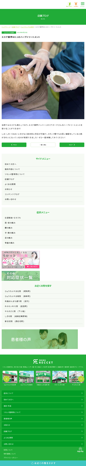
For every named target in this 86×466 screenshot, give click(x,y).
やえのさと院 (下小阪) (15, 311)
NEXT (71, 145)
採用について (8, 450)
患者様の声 (8, 418)
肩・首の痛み (10, 222)
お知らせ (8, 189)
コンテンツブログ (12, 194)
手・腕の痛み (10, 232)
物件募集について (10, 454)
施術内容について (12, 169)
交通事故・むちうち (13, 217)
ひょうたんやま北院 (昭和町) (18, 291)
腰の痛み (9, 227)
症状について (8, 393)
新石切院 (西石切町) (14, 321)
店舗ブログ (9, 179)
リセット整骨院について (15, 174)
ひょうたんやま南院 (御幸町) (18, 296)
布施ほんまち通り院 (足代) (17, 301)
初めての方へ (10, 164)
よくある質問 (10, 184)
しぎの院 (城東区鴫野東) (16, 316)
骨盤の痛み (10, 242)
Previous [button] (6, 379)
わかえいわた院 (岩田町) (16, 306)
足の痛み (9, 237)
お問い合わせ (10, 199)
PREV (15, 145)
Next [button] (81, 379)
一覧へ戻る (43, 145)
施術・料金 (7, 406)
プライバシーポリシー (11, 458)
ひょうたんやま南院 (9, 32)
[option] (10, 378)
